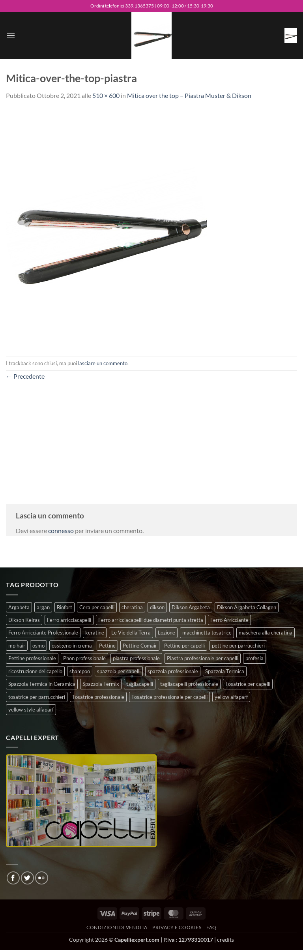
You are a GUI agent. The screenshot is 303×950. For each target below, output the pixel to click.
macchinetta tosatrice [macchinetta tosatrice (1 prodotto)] (207, 632)
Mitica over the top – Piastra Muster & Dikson (189, 95)
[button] (10, 35)
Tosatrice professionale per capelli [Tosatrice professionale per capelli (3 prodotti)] (169, 697)
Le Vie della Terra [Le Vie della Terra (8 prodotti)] (131, 632)
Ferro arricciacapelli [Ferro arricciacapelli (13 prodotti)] (69, 620)
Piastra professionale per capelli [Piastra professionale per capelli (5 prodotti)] (202, 658)
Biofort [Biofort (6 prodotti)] (64, 607)
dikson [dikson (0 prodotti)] (157, 607)
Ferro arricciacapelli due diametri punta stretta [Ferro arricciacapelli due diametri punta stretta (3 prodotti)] (150, 620)
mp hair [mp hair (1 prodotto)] (16, 645)
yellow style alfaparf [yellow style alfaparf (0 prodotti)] (31, 709)
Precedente (25, 376)
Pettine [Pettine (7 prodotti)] (107, 645)
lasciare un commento (102, 363)
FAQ (211, 927)
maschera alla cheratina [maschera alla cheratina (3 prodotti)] (265, 632)
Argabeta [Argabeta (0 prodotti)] (19, 607)
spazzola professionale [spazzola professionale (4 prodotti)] (173, 671)
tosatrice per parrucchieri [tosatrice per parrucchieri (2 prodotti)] (36, 697)
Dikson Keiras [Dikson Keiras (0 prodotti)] (24, 620)
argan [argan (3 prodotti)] (43, 607)
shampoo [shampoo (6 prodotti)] (79, 671)
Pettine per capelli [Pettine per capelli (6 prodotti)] (184, 645)
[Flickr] (41, 877)
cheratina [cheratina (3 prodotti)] (132, 607)
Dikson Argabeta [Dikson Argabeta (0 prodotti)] (191, 607)
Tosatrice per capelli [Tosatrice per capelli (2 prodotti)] (247, 684)
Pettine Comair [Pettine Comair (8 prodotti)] (140, 645)
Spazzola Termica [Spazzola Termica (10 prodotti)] (224, 671)
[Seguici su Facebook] (13, 877)
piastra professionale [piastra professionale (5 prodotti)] (136, 658)
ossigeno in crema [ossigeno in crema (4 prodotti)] (72, 645)
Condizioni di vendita (117, 927)
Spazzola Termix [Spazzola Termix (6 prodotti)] (100, 684)
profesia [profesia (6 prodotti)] (254, 658)
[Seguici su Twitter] (27, 877)
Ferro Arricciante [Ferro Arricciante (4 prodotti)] (229, 620)
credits (225, 939)
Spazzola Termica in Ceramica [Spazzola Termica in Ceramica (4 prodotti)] (41, 684)
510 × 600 (106, 95)
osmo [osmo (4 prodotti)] (38, 645)
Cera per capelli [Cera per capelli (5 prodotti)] (96, 607)
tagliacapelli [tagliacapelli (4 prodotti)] (139, 684)
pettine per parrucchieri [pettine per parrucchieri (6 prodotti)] (238, 645)
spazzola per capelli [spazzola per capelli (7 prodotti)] (118, 671)
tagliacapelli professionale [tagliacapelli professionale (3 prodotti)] (189, 684)
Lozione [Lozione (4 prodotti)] (166, 632)
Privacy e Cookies (176, 927)
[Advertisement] (151, 436)
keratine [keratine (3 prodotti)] (94, 632)
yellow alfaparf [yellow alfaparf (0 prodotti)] (231, 697)
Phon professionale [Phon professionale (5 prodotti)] (84, 658)
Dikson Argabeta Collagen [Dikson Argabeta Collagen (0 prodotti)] (246, 607)
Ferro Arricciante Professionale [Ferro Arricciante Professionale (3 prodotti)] (43, 632)
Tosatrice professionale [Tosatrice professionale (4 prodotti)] (98, 697)
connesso (61, 530)
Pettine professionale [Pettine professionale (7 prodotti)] (32, 658)
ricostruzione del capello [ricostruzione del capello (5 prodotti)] (35, 671)
